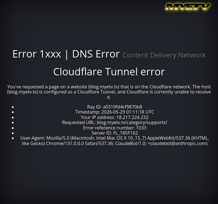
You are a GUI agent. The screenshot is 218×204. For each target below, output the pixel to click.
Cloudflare (160, 87)
